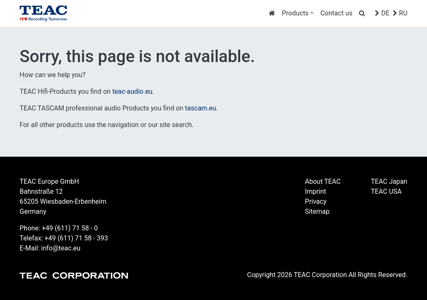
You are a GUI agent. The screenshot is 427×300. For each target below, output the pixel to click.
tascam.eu (200, 108)
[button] (298, 13)
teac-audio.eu (132, 91)
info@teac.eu (60, 248)
